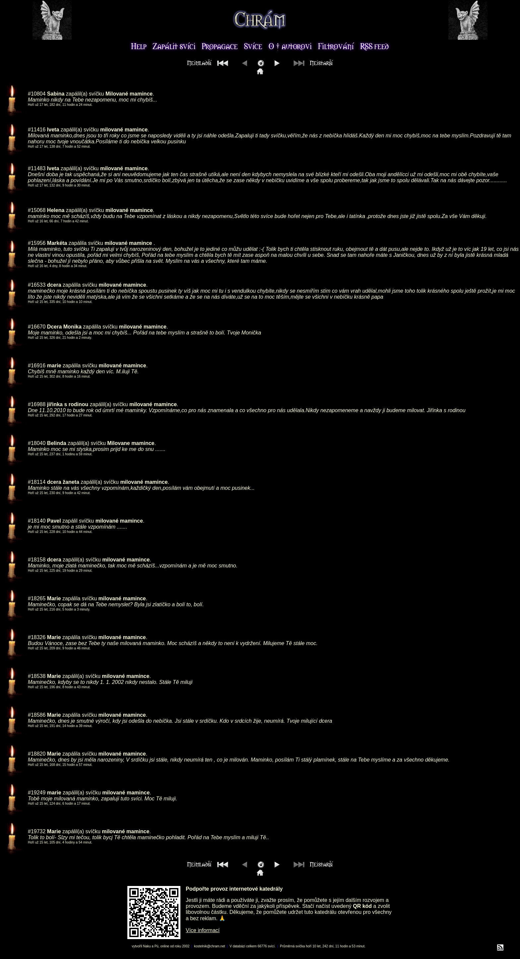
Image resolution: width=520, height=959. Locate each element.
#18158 (36, 559)
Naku (147, 946)
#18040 (36, 443)
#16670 (36, 327)
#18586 (36, 715)
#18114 (36, 482)
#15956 (36, 243)
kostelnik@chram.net (209, 946)
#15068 (36, 210)
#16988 (36, 404)
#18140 (36, 521)
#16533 (36, 285)
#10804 (36, 94)
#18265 (36, 598)
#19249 (36, 792)
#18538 (36, 676)
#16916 (36, 365)
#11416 (36, 129)
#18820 (36, 754)
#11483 (36, 168)
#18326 (36, 637)
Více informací (203, 930)
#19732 (36, 831)
